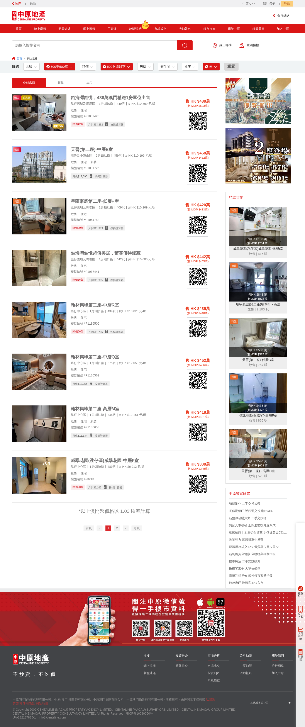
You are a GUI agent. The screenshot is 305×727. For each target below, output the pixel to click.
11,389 (99, 228)
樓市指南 (209, 29)
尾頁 (137, 528)
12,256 (83, 383)
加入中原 (283, 29)
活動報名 (185, 29)
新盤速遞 (64, 29)
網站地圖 (42, 703)
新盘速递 (150, 673)
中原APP (248, 3)
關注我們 (269, 3)
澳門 (16, 3)
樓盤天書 (258, 29)
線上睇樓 (40, 29)
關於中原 (234, 29)
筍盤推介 (182, 666)
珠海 (33, 3)
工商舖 (112, 29)
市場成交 (160, 29)
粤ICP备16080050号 (139, 713)
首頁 (18, 29)
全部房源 (29, 83)
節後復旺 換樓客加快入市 (246, 583)
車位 (89, 83)
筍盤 (61, 83)
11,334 (83, 435)
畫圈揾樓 (249, 45)
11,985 (99, 280)
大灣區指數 (300, 636)
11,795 (99, 332)
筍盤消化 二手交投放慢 (244, 503)
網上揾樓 (89, 29)
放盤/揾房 (135, 27)
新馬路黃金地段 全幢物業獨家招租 (252, 554)
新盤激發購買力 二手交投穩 (247, 518)
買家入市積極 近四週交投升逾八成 (252, 525)
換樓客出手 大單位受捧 (244, 568)
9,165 (98, 487)
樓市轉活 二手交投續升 (244, 561)
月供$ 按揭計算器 (106, 124)
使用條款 (29, 703)
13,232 (99, 124)
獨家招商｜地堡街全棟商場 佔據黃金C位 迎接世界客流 (258, 532)
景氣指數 (214, 680)
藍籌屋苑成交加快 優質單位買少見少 (254, 547)
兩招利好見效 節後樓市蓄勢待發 (251, 575)
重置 (231, 66)
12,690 (83, 176)
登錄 (287, 3)
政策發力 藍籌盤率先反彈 (246, 539)
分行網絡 (282, 15)
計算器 (300, 658)
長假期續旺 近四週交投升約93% (251, 511)
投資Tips (213, 673)
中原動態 (246, 666)
